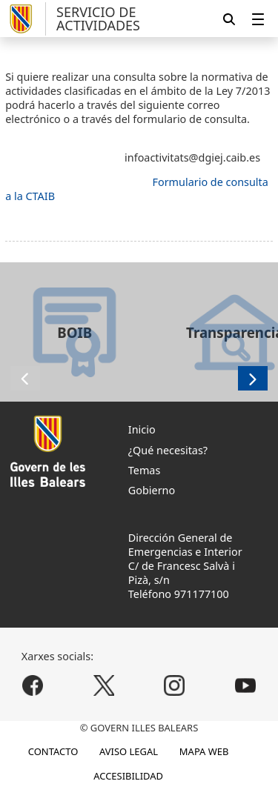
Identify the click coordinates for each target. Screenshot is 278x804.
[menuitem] (258, 19)
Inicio (142, 429)
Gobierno (151, 490)
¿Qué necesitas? (168, 450)
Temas (144, 470)
